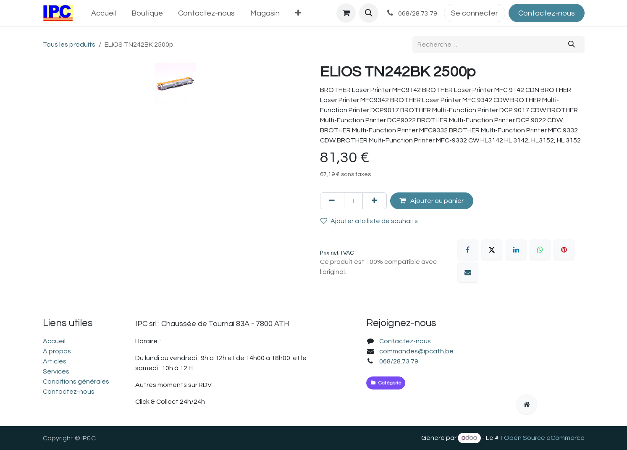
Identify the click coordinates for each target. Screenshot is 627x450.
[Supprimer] (332, 200)
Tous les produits (69, 44)
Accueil (54, 341)
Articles (54, 361)
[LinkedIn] (516, 249)
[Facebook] (468, 249)
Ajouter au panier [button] (431, 200)
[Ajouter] (374, 200)
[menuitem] (103, 13)
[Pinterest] (564, 249)
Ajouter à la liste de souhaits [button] (369, 220)
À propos (57, 351)
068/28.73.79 (398, 361)
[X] (492, 249)
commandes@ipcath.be (416, 351)
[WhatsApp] (540, 249)
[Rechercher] (571, 44)
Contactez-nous (546, 13)
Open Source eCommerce (544, 437)
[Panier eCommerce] (346, 13)
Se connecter (474, 13)
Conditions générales (76, 381)
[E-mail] (468, 272)
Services (56, 371)
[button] (368, 13)
